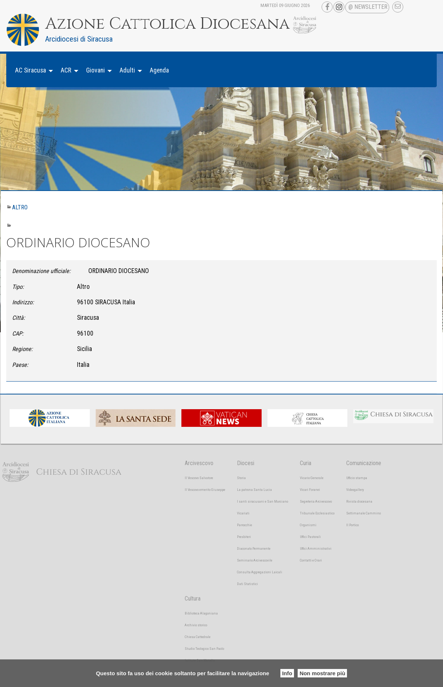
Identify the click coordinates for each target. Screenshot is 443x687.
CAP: (18, 333)
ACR (66, 70)
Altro (20, 207)
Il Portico (352, 525)
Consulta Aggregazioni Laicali (259, 572)
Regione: (22, 349)
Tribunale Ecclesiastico (317, 513)
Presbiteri (244, 537)
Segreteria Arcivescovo (316, 501)
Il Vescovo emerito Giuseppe (205, 490)
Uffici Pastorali (310, 537)
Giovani (95, 70)
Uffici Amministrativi (316, 548)
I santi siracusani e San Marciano (262, 501)
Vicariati (243, 513)
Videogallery (355, 490)
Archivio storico (196, 625)
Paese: (20, 364)
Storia (241, 478)
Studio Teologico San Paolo (204, 649)
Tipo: (18, 286)
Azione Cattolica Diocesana (167, 24)
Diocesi (245, 463)
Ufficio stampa (356, 478)
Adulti (127, 70)
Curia (305, 463)
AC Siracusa (30, 70)
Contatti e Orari (311, 560)
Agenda (159, 70)
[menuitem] (32, 70)
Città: (18, 317)
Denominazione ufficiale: (41, 271)
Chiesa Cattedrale (197, 637)
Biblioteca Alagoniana (201, 613)
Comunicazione (363, 463)
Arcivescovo (199, 463)
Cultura (193, 598)
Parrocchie (244, 525)
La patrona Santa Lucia (254, 490)
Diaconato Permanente (253, 548)
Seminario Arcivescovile (254, 560)
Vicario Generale (311, 478)
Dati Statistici (247, 584)
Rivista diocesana (359, 501)
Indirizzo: (23, 302)
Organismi (308, 525)
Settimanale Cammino (363, 513)
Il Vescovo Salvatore (199, 478)
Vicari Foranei (310, 490)
